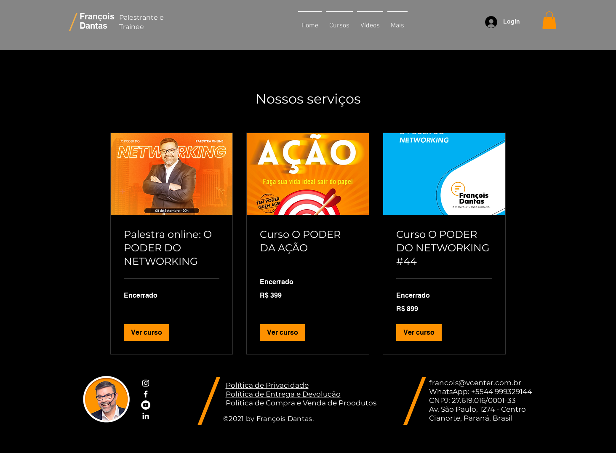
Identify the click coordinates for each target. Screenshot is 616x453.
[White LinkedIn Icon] (145, 416)
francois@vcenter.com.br (475, 382)
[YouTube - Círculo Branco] (145, 405)
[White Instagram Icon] (145, 383)
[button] (339, 21)
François (97, 16)
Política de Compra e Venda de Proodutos (301, 403)
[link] (172, 248)
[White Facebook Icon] (145, 394)
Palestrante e (142, 17)
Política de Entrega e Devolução (283, 394)
